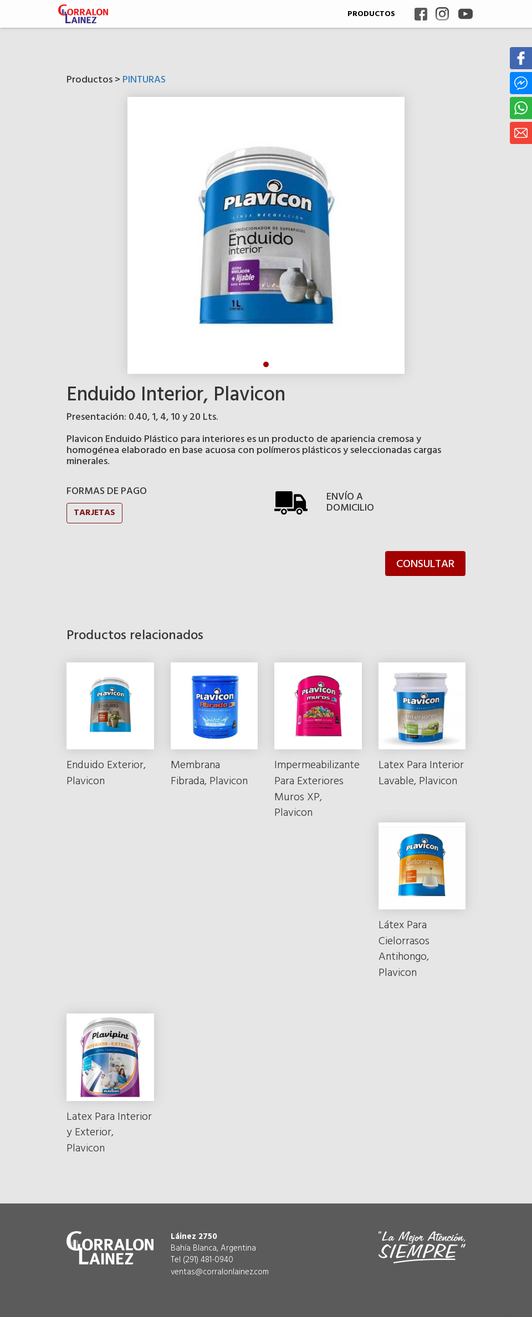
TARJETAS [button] (94, 513)
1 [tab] (266, 364)
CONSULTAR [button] (425, 564)
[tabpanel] (266, 235)
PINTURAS (144, 80)
